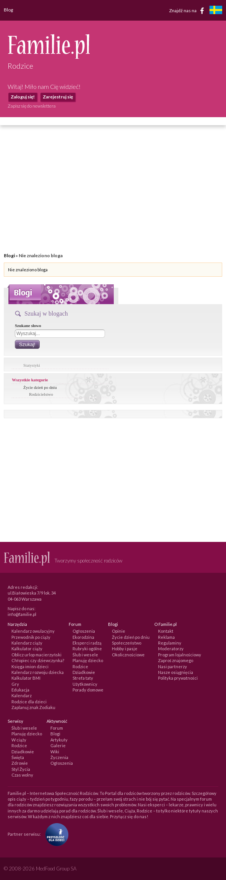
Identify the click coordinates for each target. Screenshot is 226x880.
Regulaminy (169, 642)
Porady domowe (88, 689)
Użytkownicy (85, 684)
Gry (15, 684)
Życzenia (59, 757)
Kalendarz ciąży (26, 642)
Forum (56, 727)
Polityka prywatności (178, 677)
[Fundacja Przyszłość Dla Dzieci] (55, 834)
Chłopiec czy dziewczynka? (37, 660)
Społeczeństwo (126, 642)
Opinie (118, 631)
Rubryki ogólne (87, 648)
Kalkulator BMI (25, 677)
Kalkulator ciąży (26, 648)
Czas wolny (22, 774)
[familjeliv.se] (215, 11)
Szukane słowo (28, 325)
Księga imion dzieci (29, 666)
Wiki (54, 751)
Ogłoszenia (84, 631)
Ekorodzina (83, 637)
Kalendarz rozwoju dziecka (37, 672)
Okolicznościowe (128, 654)
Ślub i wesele (85, 654)
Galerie (58, 745)
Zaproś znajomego (175, 660)
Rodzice (80, 666)
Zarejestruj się (58, 97)
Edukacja (20, 689)
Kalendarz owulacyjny (33, 631)
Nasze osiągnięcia (175, 672)
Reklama (166, 637)
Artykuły (59, 739)
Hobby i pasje (124, 648)
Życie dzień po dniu (40, 387)
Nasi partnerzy (172, 666)
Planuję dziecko (88, 660)
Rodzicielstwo (41, 394)
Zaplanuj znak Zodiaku (33, 707)
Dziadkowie (84, 672)
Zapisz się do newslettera (32, 106)
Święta (17, 757)
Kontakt (165, 631)
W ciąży (18, 739)
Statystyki (31, 365)
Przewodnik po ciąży (30, 637)
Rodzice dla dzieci (29, 701)
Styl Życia (20, 769)
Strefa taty (83, 677)
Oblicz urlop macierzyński (36, 654)
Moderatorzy (171, 648)
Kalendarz (21, 695)
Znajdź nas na (188, 10)
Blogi (9, 255)
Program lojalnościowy (179, 654)
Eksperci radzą (87, 642)
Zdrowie (19, 763)
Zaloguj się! (23, 97)
